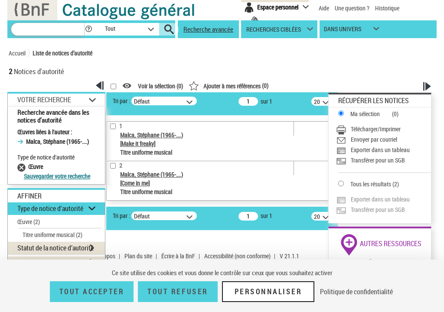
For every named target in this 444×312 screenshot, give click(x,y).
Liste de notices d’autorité (62, 53)
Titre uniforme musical (52, 235)
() (228, 85)
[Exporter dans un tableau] (383, 150)
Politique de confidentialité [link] (356, 291)
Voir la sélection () (160, 86)
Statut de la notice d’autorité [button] (55, 248)
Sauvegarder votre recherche (57, 176)
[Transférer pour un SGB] (383, 160)
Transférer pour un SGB (378, 160)
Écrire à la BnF (178, 256)
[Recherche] (47, 29)
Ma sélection (365, 114)
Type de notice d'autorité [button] (50, 208)
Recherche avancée (208, 29)
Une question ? (352, 8)
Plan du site (138, 256)
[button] (88, 29)
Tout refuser (177, 291)
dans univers (342, 31)
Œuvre (28, 222)
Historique (387, 8)
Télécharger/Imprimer (376, 129)
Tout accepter (91, 291)
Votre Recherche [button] (44, 99)
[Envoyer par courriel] (383, 139)
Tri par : (121, 101)
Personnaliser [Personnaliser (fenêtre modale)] (268, 291)
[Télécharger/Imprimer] (383, 129)
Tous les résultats (370, 184)
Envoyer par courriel (374, 139)
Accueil (17, 53)
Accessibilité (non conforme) (237, 256)
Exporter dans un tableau (380, 150)
